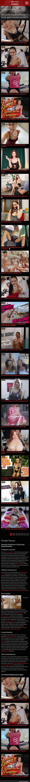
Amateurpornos (5, 616)
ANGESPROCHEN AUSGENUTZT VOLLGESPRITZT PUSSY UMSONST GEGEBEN (13, 325)
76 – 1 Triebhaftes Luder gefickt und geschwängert (14, 42)
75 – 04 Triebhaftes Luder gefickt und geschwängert (14, 68)
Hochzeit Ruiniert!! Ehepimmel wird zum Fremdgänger (14, 119)
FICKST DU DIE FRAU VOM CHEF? (9, 503)
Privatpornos (20, 612)
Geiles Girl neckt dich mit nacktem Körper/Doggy (13, 426)
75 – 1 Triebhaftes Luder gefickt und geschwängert (14, 298)
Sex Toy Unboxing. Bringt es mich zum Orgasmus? (13, 94)
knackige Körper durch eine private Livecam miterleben (14, 590)
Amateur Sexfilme (19, 563)
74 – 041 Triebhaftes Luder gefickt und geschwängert (14, 401)
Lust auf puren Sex (10, 552)
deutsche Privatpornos (11, 636)
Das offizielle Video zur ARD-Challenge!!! (11, 222)
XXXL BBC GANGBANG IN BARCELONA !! (11, 273)
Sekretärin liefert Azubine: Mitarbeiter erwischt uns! (14, 375)
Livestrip (3, 641)
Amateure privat (5, 651)
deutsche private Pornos (11, 621)
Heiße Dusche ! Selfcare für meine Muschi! (12, 349)
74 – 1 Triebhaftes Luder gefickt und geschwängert (14, 529)
